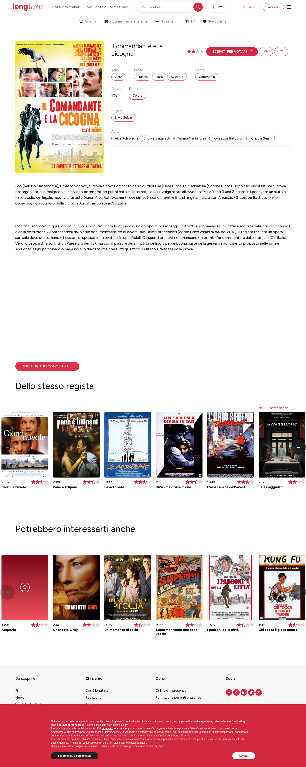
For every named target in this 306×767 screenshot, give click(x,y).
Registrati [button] (249, 7)
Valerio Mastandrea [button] (192, 138)
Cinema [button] (87, 21)
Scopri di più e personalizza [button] (74, 755)
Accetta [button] (243, 755)
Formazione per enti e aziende (178, 697)
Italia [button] (159, 77)
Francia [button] (142, 77)
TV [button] (190, 21)
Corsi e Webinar (65, 7)
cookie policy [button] (120, 724)
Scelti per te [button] (214, 21)
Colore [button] (137, 95)
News (19, 697)
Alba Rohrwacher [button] (127, 138)
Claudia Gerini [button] (261, 138)
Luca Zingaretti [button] (159, 138)
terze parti (107, 728)
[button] (232, 51)
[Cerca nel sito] (171, 7)
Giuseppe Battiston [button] (228, 138)
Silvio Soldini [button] (124, 118)
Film (18, 690)
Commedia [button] (207, 77)
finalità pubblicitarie (223, 731)
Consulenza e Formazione (106, 7)
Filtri (216, 7)
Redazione (93, 697)
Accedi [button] (273, 7)
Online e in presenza (171, 690)
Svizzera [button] (177, 77)
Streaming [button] (165, 21)
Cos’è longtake (96, 690)
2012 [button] (118, 77)
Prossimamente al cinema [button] (126, 21)
